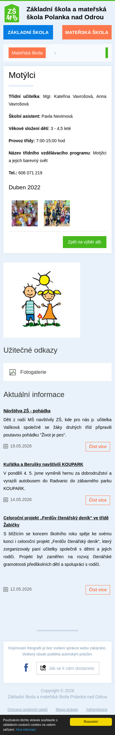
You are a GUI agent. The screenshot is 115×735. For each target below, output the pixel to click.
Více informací (26, 729)
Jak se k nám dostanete (71, 668)
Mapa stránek (67, 709)
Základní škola (28, 32)
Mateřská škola (87, 32)
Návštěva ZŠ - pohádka (26, 410)
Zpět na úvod (106, 52)
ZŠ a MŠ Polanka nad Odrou (11, 14)
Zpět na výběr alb (84, 241)
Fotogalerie (33, 372)
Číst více (98, 446)
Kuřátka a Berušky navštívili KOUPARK (43, 464)
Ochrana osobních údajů (28, 709)
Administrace (96, 709)
